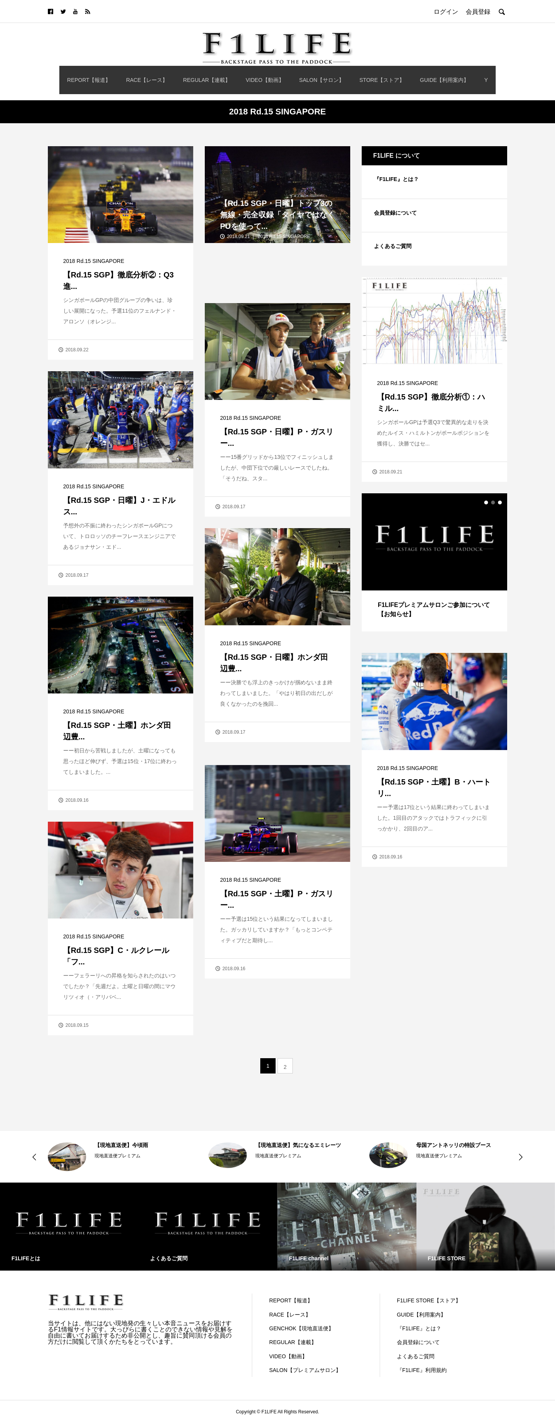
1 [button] (486, 502)
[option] (434, 562)
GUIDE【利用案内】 (444, 80)
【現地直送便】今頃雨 (121, 1145)
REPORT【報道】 (89, 80)
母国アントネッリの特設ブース (453, 1145)
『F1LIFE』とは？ (396, 179)
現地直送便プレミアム (117, 1155)
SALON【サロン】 (321, 80)
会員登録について (395, 213)
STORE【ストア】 (382, 80)
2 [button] (493, 502)
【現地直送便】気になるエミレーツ (298, 1145)
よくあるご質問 (392, 246)
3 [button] (500, 502)
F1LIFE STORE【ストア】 (429, 1300)
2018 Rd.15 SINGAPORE (93, 261)
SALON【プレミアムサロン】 (305, 1370)
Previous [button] (34, 1157)
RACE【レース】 (147, 80)
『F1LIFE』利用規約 (422, 1370)
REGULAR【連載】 (206, 80)
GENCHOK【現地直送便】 (301, 1328)
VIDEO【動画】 (265, 80)
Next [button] (520, 1157)
